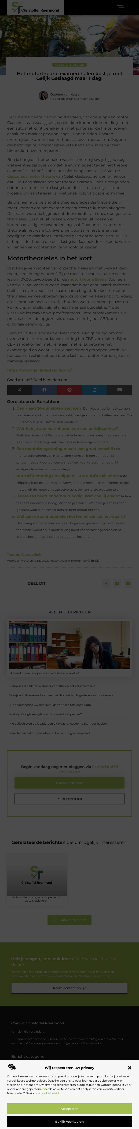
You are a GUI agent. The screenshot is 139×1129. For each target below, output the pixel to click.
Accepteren (69, 1109)
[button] (129, 1067)
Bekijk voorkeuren (69, 1121)
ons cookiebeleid (47, 1093)
